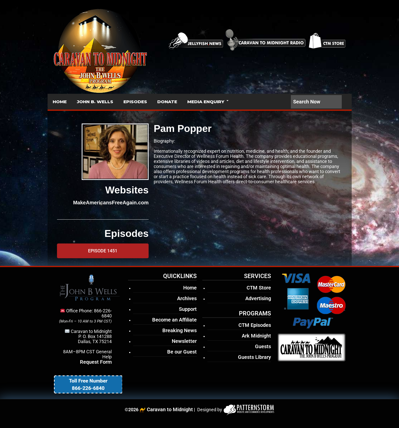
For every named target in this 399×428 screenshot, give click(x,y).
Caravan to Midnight (170, 409)
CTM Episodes (254, 325)
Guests (263, 346)
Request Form (96, 362)
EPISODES (135, 101)
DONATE (167, 101)
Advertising (258, 298)
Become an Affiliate (174, 320)
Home (190, 288)
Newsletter (184, 341)
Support (188, 309)
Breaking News (179, 330)
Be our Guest (182, 352)
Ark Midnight (256, 336)
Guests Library (254, 357)
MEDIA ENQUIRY (205, 101)
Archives (187, 298)
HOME (60, 101)
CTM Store (259, 288)
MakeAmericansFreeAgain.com (111, 202)
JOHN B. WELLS (95, 101)
